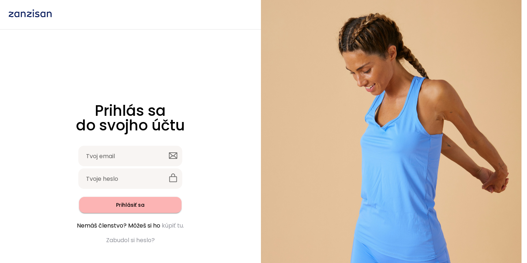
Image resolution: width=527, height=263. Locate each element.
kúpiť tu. (173, 225)
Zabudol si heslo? (130, 240)
